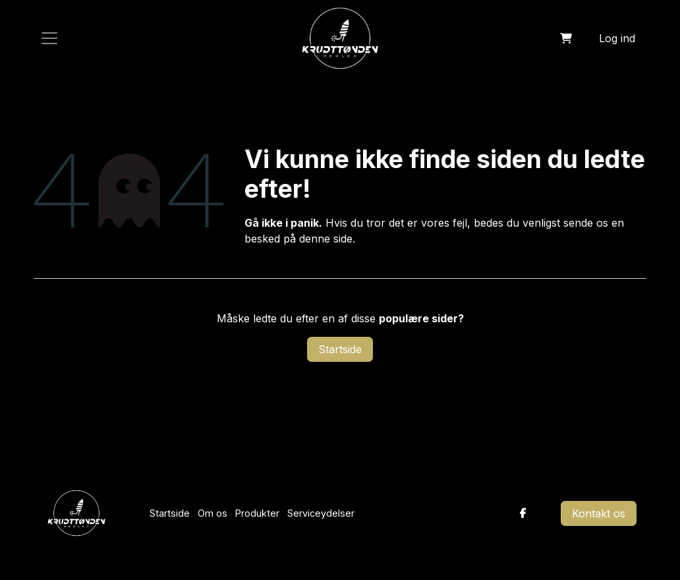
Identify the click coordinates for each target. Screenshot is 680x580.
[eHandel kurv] (566, 38)
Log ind (617, 38)
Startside (340, 349)
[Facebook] (523, 513)
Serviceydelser (320, 513)
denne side (326, 238)
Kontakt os (598, 513)
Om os (212, 513)
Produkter (257, 513)
